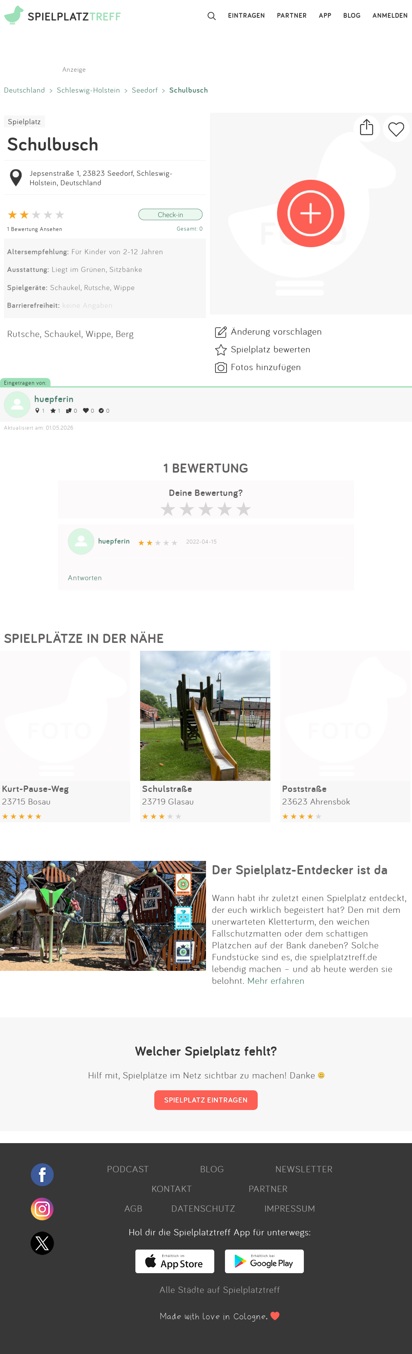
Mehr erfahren (276, 980)
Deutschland (24, 90)
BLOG (352, 15)
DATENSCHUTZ (203, 1208)
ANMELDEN (390, 15)
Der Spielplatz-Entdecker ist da (300, 869)
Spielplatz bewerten (271, 349)
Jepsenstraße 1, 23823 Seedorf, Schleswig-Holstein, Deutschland (101, 177)
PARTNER (292, 15)
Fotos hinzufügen (266, 366)
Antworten (85, 577)
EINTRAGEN (246, 15)
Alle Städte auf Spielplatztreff (219, 1289)
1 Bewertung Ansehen (34, 229)
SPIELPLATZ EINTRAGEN (206, 1100)
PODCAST (128, 1169)
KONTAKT (172, 1188)
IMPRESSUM (289, 1208)
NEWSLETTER (304, 1169)
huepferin (54, 399)
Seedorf (145, 90)
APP (325, 15)
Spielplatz (24, 121)
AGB (133, 1208)
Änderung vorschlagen (276, 331)
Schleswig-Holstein (88, 90)
